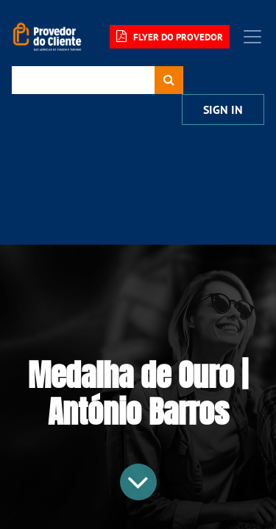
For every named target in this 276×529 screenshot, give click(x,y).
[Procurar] (169, 80)
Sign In (223, 110)
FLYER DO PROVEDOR (169, 36)
